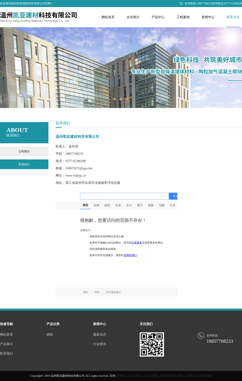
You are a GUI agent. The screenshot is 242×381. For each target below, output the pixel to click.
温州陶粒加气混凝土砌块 (198, 376)
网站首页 (108, 17)
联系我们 (24, 164)
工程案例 (183, 17)
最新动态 (99, 334)
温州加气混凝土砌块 (172, 376)
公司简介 (24, 151)
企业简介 (133, 17)
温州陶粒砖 (134, 376)
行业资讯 (99, 344)
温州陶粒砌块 (150, 376)
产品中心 (158, 17)
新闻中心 (208, 17)
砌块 (50, 334)
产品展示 (6, 344)
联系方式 (233, 17)
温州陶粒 (121, 376)
